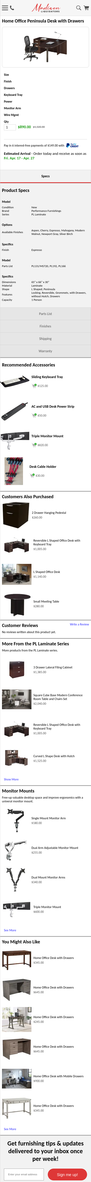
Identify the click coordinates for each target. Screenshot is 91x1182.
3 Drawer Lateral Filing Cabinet (52, 688)
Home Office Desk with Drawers (53, 978)
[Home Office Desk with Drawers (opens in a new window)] (16, 989)
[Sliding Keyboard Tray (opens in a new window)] (14, 406)
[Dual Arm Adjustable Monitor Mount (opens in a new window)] (15, 883)
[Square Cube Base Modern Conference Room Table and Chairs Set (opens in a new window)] (16, 728)
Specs (45, 196)
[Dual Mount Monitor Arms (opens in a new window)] (16, 913)
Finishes (45, 346)
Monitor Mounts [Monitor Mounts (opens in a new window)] (18, 811)
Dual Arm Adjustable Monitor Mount (54, 868)
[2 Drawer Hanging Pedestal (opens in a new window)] (16, 548)
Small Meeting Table (46, 622)
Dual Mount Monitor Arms (48, 898)
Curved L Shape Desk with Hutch (54, 776)
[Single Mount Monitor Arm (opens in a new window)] (15, 854)
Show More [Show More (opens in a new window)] (11, 800)
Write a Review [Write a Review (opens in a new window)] (79, 645)
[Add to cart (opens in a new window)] (39, 405)
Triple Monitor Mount (47, 927)
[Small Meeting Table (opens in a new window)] (16, 637)
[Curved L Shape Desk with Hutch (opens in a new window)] (16, 788)
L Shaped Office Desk (46, 592)
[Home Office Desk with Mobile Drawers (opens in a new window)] (16, 1108)
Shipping (45, 359)
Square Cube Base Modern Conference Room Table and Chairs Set (58, 717)
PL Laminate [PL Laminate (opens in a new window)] (38, 234)
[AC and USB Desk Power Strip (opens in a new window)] (14, 440)
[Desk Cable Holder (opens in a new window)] (14, 504)
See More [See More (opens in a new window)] (10, 950)
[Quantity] (10, 148)
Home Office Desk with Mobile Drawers (58, 1096)
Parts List (45, 334)
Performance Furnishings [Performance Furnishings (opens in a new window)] (46, 231)
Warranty (45, 371)
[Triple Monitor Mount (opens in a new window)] (14, 469)
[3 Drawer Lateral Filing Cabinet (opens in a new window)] (16, 698)
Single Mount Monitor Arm (48, 838)
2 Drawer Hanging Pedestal (49, 533)
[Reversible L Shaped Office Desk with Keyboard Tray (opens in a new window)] (16, 574)
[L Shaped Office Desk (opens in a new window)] (16, 604)
